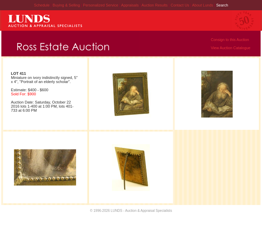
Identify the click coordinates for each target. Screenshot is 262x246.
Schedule (41, 5)
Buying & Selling (67, 5)
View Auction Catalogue (230, 48)
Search (222, 5)
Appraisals (130, 5)
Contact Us (180, 5)
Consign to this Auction (230, 40)
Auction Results (155, 5)
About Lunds (203, 5)
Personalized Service (101, 5)
